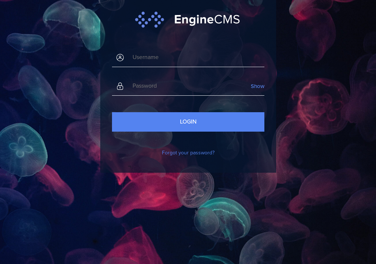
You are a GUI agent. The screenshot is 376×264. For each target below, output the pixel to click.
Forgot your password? (188, 153)
